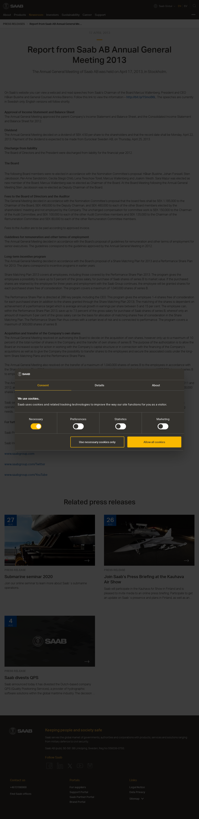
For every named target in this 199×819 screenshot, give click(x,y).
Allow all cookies (154, 442)
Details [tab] (99, 385)
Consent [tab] (43, 385)
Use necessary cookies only (97, 442)
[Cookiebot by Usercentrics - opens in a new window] (164, 374)
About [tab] (156, 385)
